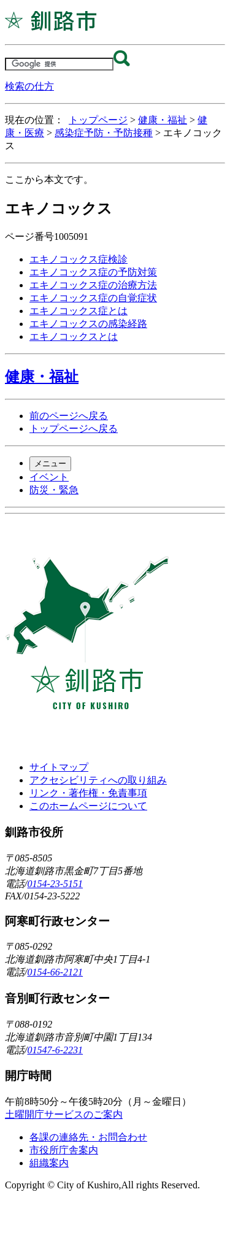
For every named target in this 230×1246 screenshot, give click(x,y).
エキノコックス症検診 (78, 259)
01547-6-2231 (55, 1050)
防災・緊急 (54, 490)
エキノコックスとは (73, 336)
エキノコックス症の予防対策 (93, 272)
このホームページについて (88, 806)
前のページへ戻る (68, 415)
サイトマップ (58, 767)
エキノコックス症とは (78, 311)
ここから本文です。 (49, 179)
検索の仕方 (29, 86)
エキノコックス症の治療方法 (93, 285)
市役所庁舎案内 (63, 1150)
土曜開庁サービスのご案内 (64, 1114)
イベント (49, 477)
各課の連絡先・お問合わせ (88, 1137)
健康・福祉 (162, 120)
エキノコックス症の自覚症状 (93, 298)
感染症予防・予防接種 (104, 133)
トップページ (98, 120)
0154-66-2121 (55, 972)
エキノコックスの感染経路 (88, 323)
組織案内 (49, 1163)
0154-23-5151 (55, 884)
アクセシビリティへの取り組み (98, 780)
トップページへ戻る (73, 428)
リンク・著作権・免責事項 (88, 793)
